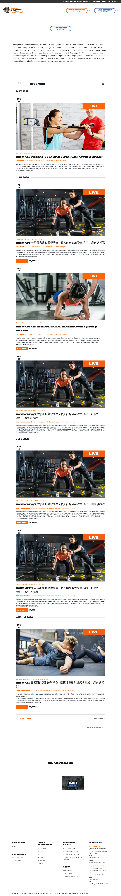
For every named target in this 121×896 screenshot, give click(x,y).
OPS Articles (42, 848)
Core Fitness (67, 871)
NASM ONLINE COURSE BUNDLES (80, 1)
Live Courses (16, 861)
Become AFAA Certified (71, 854)
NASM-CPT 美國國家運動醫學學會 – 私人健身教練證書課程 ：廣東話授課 (60, 243)
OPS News (41, 851)
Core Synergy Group (70, 877)
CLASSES (66, 1)
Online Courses (17, 858)
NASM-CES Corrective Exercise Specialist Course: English (59, 156)
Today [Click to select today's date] (25, 84)
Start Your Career (69, 848)
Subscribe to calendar (94, 727)
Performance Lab (69, 874)
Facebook (41, 857)
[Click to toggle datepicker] (38, 84)
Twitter (40, 863)
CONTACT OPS (106, 1)
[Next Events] (20, 83)
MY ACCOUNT (96, 1)
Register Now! (22, 261)
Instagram (41, 860)
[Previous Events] (18, 83)
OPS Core (41, 854)
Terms (14, 847)
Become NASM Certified (71, 851)
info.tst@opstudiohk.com (98, 884)
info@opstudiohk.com (97, 862)
